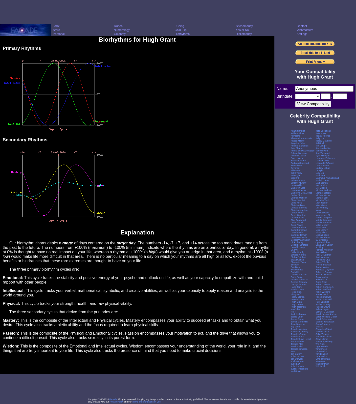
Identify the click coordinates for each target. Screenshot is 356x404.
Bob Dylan (296, 175)
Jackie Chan (297, 317)
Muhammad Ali (322, 215)
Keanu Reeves (322, 136)
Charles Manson (299, 198)
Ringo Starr (321, 282)
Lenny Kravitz (322, 160)
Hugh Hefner (297, 304)
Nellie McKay (322, 225)
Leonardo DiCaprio (324, 163)
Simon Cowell (322, 331)
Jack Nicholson (298, 314)
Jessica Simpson (299, 349)
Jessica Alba (297, 344)
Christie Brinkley (299, 207)
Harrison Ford (297, 289)
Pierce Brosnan (323, 264)
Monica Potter (322, 212)
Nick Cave (320, 227)
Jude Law (295, 364)
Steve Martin (321, 339)
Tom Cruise (321, 349)
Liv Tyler (319, 170)
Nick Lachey (321, 230)
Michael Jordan (323, 193)
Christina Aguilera (299, 210)
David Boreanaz (299, 230)
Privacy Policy (116, 402)
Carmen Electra (298, 190)
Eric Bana (295, 267)
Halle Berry (296, 287)
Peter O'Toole (322, 262)
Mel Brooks (321, 185)
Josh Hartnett (297, 361)
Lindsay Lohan (322, 168)
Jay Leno (295, 326)
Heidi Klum (296, 292)
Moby (318, 210)
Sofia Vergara (322, 334)
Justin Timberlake (299, 369)
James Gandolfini (299, 321)
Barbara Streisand (300, 163)
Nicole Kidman (322, 237)
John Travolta (297, 356)
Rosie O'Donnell (323, 299)
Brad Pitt (295, 178)
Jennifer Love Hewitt (301, 339)
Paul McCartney (323, 255)
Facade (113, 399)
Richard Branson (323, 274)
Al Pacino (295, 136)
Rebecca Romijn (323, 272)
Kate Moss (320, 133)
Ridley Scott (321, 279)
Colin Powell (297, 225)
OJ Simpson (321, 240)
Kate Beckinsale (323, 131)
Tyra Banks (321, 356)
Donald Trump (298, 247)
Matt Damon (321, 183)
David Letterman (299, 235)
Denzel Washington (300, 240)
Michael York (321, 198)
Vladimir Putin (322, 364)
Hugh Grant (296, 302)
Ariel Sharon (297, 148)
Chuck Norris (297, 212)
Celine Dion (296, 195)
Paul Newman (322, 257)
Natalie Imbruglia (323, 220)
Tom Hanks (321, 351)
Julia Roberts (297, 366)
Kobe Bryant (321, 150)
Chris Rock (296, 203)
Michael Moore (322, 195)
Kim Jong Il (321, 145)
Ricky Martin (321, 277)
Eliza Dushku (297, 260)
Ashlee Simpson (299, 153)
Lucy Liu (319, 173)
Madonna (320, 175)
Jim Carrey (296, 354)
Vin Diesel (320, 361)
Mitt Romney (321, 207)
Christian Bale (298, 205)
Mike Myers (321, 205)
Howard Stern (297, 299)
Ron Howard (321, 294)
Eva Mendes (297, 269)
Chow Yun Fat (298, 200)
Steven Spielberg (324, 341)
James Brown (297, 319)
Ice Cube (295, 309)
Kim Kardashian (323, 148)
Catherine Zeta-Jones (301, 193)
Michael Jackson (323, 190)
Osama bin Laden (324, 245)
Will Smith (320, 366)
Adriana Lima (297, 133)
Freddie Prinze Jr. (299, 279)
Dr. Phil (294, 250)
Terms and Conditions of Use (146, 402)
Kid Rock (319, 143)
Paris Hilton (321, 252)
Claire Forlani (297, 217)
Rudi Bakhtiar (322, 302)
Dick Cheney (297, 242)
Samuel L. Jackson (324, 312)
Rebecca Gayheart (324, 269)
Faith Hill (295, 272)
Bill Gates (295, 170)
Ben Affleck (296, 165)
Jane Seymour (298, 324)
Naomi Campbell (323, 217)
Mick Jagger (321, 203)
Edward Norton (298, 255)
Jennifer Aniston (299, 329)
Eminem (295, 264)
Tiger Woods (321, 346)
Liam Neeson (322, 165)
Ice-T (293, 312)
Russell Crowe (322, 307)
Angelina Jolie (298, 143)
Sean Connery (322, 324)
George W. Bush (299, 284)
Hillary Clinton (298, 297)
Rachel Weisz (322, 267)
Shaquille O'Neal (323, 329)
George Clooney (299, 282)
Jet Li (293, 351)
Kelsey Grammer (323, 141)
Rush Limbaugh (323, 304)
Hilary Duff (296, 294)
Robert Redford (323, 289)
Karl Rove (296, 371)
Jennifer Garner (298, 334)
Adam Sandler (298, 131)
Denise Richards (299, 237)
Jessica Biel (297, 346)
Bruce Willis (296, 185)
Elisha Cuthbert (298, 257)
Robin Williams (322, 292)
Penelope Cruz (322, 260)
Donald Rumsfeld (299, 245)
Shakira (319, 326)
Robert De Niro (322, 284)
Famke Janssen (299, 274)
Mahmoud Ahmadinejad (327, 178)
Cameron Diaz (298, 188)
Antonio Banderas (300, 145)
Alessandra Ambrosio (301, 138)
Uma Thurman (322, 359)
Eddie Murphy (298, 252)
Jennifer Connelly (299, 331)
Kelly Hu (319, 138)
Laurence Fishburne (325, 158)
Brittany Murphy (298, 183)
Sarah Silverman (323, 319)
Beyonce (295, 168)
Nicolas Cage (322, 235)
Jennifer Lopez (298, 336)
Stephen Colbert (323, 336)
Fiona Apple (297, 277)
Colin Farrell (297, 222)
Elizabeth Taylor (298, 262)
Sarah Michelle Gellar (326, 317)
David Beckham (298, 227)
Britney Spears (298, 180)
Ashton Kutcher (298, 155)
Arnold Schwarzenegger (302, 150)
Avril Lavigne (297, 158)
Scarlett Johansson (324, 321)
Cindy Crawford (298, 215)
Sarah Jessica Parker (326, 314)
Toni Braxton (321, 354)
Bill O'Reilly (296, 173)
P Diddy (319, 247)
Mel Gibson (321, 188)
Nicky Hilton (321, 232)
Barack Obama (298, 160)
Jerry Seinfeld (297, 341)
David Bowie (297, 232)
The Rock (320, 344)
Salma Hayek (322, 309)
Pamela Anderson (324, 250)
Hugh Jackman (298, 307)
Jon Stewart (297, 359)
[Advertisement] (178, 12)
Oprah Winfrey (322, 242)
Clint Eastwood (298, 220)
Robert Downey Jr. (324, 287)
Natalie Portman (323, 222)
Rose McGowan (323, 297)
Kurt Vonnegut (322, 153)
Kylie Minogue (322, 155)
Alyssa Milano (298, 141)
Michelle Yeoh (322, 200)
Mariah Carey (322, 180)
